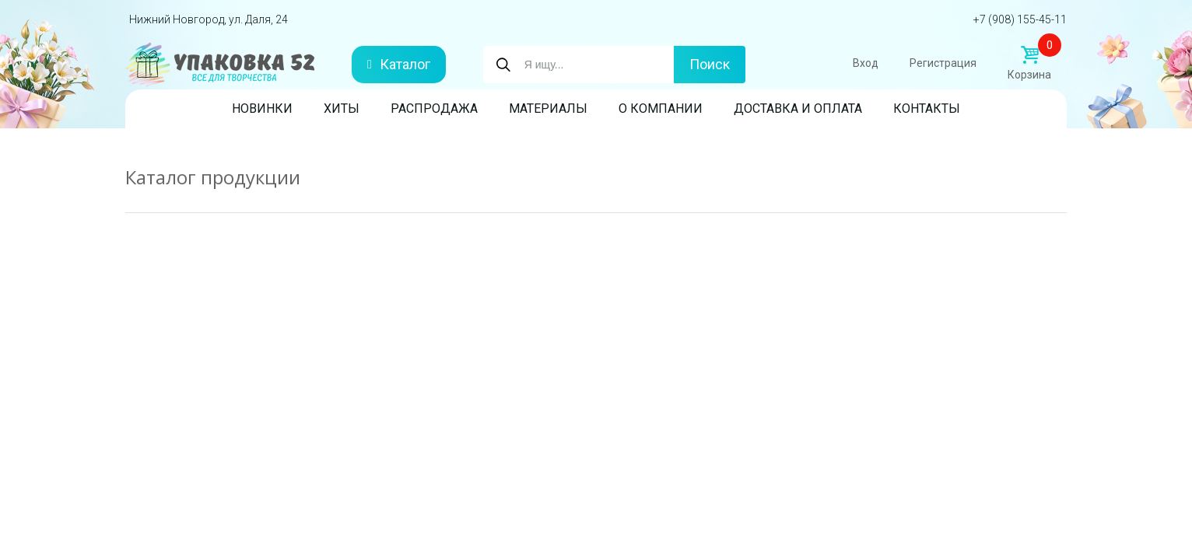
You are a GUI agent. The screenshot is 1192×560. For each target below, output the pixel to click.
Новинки (262, 108)
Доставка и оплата (798, 108)
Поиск (709, 64)
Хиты (341, 108)
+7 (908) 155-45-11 (1020, 19)
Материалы (548, 108)
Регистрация (943, 63)
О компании (661, 108)
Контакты (926, 108)
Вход (865, 63)
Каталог (398, 64)
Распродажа (434, 108)
